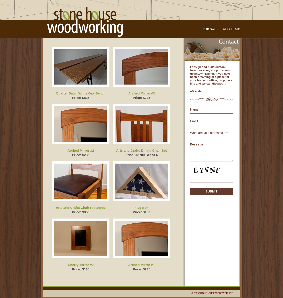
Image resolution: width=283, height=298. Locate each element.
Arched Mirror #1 (141, 265)
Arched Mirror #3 (141, 93)
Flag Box (141, 207)
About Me (231, 29)
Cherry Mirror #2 (81, 265)
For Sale (210, 29)
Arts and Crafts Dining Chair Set (141, 150)
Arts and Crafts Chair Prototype (80, 207)
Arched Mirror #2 (80, 150)
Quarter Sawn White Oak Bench (80, 93)
